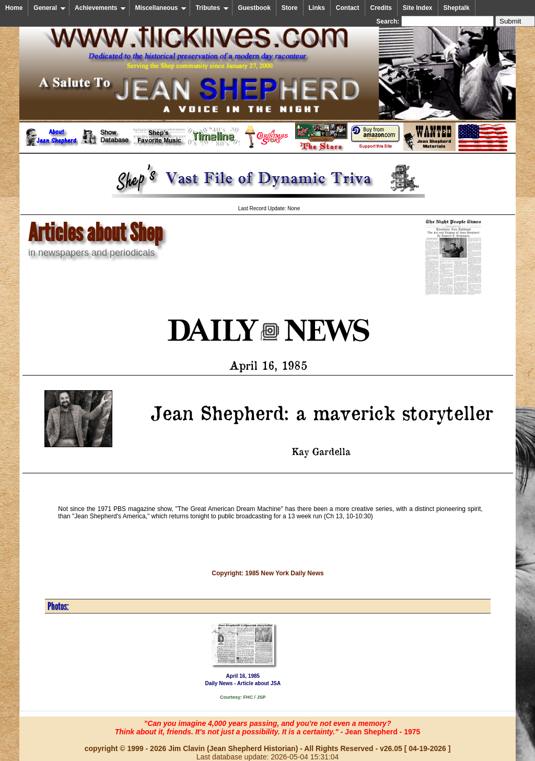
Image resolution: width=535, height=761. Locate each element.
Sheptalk (457, 8)
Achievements (100, 8)
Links (317, 8)
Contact (347, 8)
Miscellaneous (161, 8)
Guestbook (254, 8)
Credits (381, 8)
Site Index (418, 8)
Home (13, 8)
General (49, 8)
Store (290, 8)
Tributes (212, 8)
